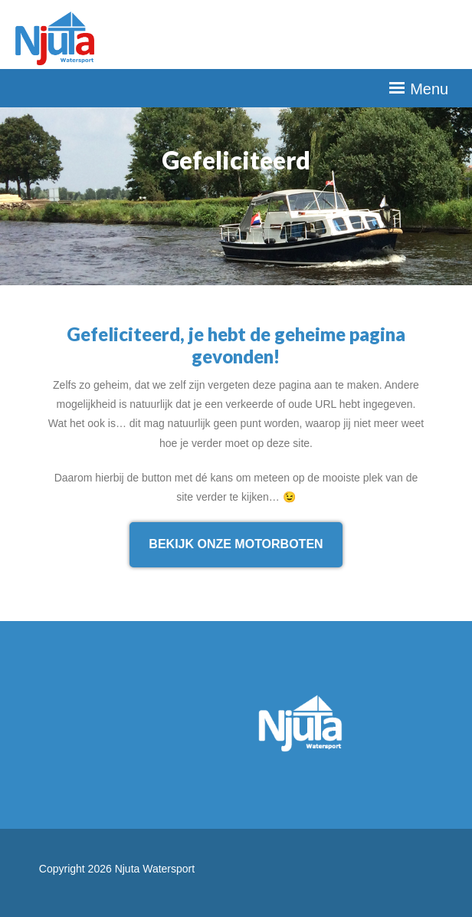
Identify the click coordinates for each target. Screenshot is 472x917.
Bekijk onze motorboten (236, 544)
